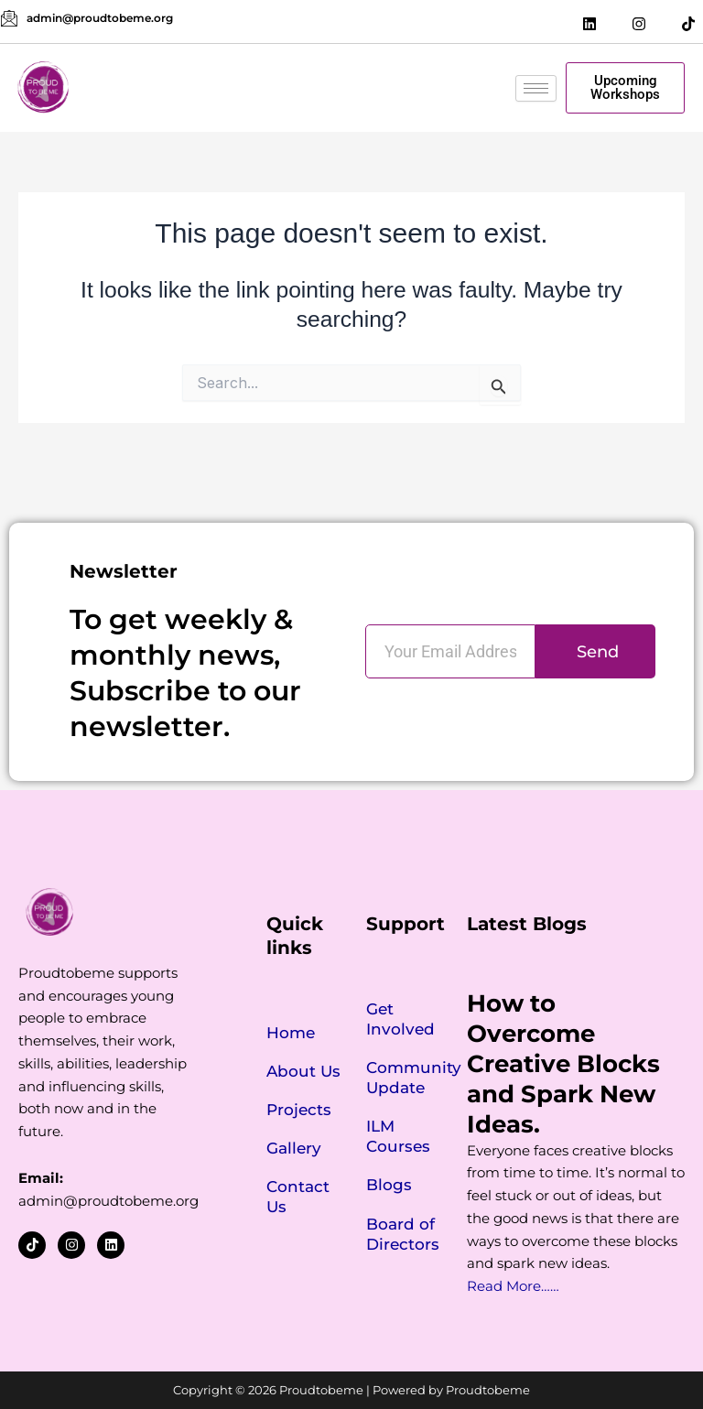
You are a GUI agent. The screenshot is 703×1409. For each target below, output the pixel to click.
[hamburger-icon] (536, 88)
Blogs (389, 1185)
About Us (303, 1071)
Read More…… (513, 1286)
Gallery (293, 1148)
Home (290, 1033)
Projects (298, 1109)
